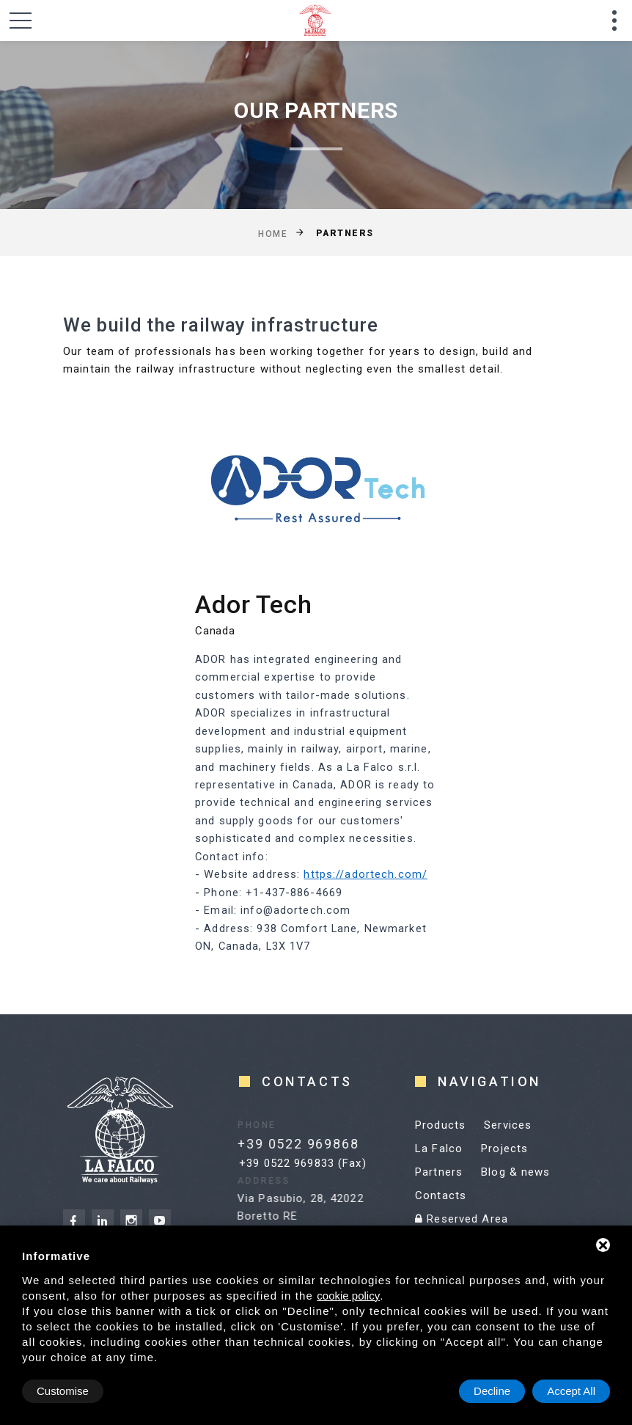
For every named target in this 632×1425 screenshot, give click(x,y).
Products (440, 1125)
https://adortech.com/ (365, 874)
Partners (439, 1172)
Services (508, 1125)
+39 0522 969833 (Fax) (303, 1163)
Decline (492, 1391)
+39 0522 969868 (290, 1143)
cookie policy (348, 1295)
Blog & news (515, 1172)
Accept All (571, 1391)
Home (272, 233)
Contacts (440, 1195)
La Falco (439, 1148)
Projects (504, 1148)
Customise (63, 1391)
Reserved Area (461, 1219)
